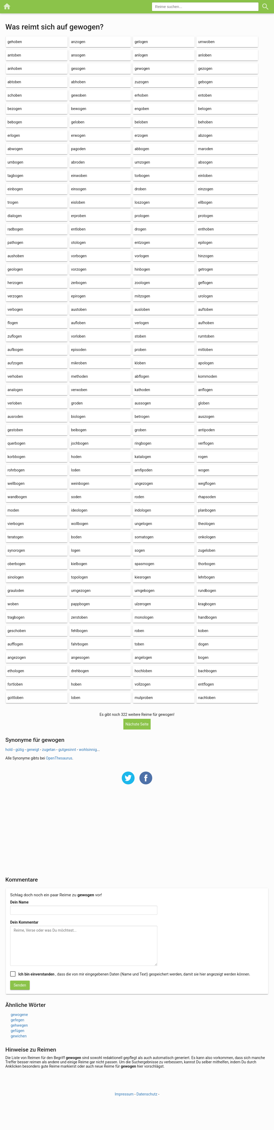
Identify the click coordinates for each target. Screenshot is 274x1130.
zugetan (48, 749)
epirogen (78, 296)
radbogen (15, 229)
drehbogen (80, 671)
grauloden (15, 590)
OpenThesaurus (59, 758)
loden (75, 470)
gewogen (142, 68)
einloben (205, 175)
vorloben (78, 336)
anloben (204, 55)
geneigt (33, 749)
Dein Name (19, 902)
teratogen (15, 537)
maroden (205, 149)
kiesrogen (143, 577)
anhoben (14, 68)
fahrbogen (79, 644)
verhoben (15, 376)
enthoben (206, 229)
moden (13, 510)
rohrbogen (16, 470)
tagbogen (15, 175)
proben (140, 349)
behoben (205, 122)
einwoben (79, 175)
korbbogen (16, 457)
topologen (79, 577)
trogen (12, 202)
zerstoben (79, 617)
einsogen (78, 189)
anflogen (205, 390)
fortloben (15, 684)
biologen (78, 416)
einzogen (205, 189)
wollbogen (79, 523)
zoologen (142, 283)
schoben (14, 95)
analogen (15, 390)
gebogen (205, 82)
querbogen (16, 443)
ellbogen (205, 202)
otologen (78, 242)
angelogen (143, 657)
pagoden (78, 149)
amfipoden (144, 470)
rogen (203, 457)
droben (140, 189)
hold (9, 749)
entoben (205, 95)
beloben (141, 122)
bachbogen (207, 671)
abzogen (205, 135)
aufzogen (15, 363)
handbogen (207, 617)
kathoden (142, 390)
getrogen (205, 269)
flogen (12, 323)
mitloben (205, 349)
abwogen (15, 149)
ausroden (15, 416)
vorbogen (78, 256)
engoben (142, 109)
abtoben (14, 82)
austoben (78, 309)
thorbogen (206, 564)
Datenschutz (146, 1094)
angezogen (16, 657)
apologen (206, 363)
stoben (140, 336)
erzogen (141, 135)
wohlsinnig (88, 749)
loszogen (142, 202)
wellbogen (16, 483)
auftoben (205, 309)
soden (76, 497)
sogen (140, 550)
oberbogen (16, 564)
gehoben (14, 42)
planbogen (206, 510)
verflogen (206, 443)
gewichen (18, 1036)
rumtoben (206, 336)
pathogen (15, 242)
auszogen (206, 416)
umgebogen (144, 590)
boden (76, 537)
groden (77, 403)
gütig (20, 749)
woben (13, 604)
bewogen (78, 109)
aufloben (78, 323)
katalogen (143, 457)
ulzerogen (143, 604)
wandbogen (17, 497)
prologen (142, 216)
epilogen (205, 242)
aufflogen (15, 644)
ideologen (79, 510)
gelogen (141, 42)
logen (75, 550)
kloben (140, 363)
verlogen (142, 323)
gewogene (19, 1014)
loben (75, 698)
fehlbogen (79, 631)
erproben (78, 216)
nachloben (206, 698)
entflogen (206, 684)
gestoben (15, 430)
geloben (77, 122)
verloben (14, 403)
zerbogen (78, 283)
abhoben (78, 82)
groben (140, 430)
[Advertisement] (137, 833)
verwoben (79, 390)
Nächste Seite (137, 724)
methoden (79, 376)
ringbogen (143, 443)
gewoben (78, 95)
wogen (203, 470)
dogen (203, 644)
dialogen (14, 216)
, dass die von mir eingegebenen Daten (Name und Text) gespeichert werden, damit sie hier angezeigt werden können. (134, 974)
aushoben (15, 256)
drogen (140, 229)
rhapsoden (207, 497)
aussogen (143, 403)
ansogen (78, 55)
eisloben (78, 202)
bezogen (14, 109)
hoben (76, 684)
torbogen (142, 175)
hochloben (143, 671)
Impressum (124, 1094)
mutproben (144, 698)
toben (139, 644)
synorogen (16, 550)
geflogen (205, 283)
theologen (206, 523)
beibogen (78, 430)
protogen (205, 216)
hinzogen (205, 256)
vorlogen (142, 256)
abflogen (142, 376)
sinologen (15, 577)
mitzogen (142, 296)
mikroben (78, 363)
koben (203, 631)
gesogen (78, 68)
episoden (78, 349)
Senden (20, 985)
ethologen (15, 671)
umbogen (15, 162)
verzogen (15, 296)
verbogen (15, 309)
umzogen (142, 162)
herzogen (15, 283)
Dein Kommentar (24, 922)
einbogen (15, 189)
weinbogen (80, 483)
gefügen (17, 1031)
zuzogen (142, 82)
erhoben (141, 95)
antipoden (206, 430)
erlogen (13, 135)
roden (139, 497)
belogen (204, 109)
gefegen (17, 1020)
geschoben (16, 631)
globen (203, 403)
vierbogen (15, 523)
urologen (205, 296)
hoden (76, 457)
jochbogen (79, 443)
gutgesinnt (67, 749)
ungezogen (144, 483)
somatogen (144, 537)
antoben (14, 55)
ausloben (142, 309)
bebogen (14, 122)
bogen (203, 657)
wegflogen (206, 483)
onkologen (206, 537)
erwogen (78, 135)
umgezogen (80, 590)
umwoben (206, 42)
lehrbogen (206, 577)
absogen (205, 162)
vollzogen (142, 684)
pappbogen (80, 604)
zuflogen (14, 336)
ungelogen (143, 523)
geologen (15, 269)
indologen (143, 510)
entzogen (142, 242)
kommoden (207, 376)
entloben (78, 229)
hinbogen (142, 269)
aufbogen (15, 349)
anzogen (78, 42)
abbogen (142, 149)
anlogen (141, 55)
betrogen (142, 416)
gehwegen (19, 1025)
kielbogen (79, 564)
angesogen (80, 657)
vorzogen (78, 269)
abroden (78, 162)
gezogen (205, 68)
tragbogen (15, 617)
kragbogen (207, 604)
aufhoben (206, 323)
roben (139, 631)
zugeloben (206, 550)
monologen (144, 617)
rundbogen (207, 590)
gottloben (15, 698)
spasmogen (144, 564)
